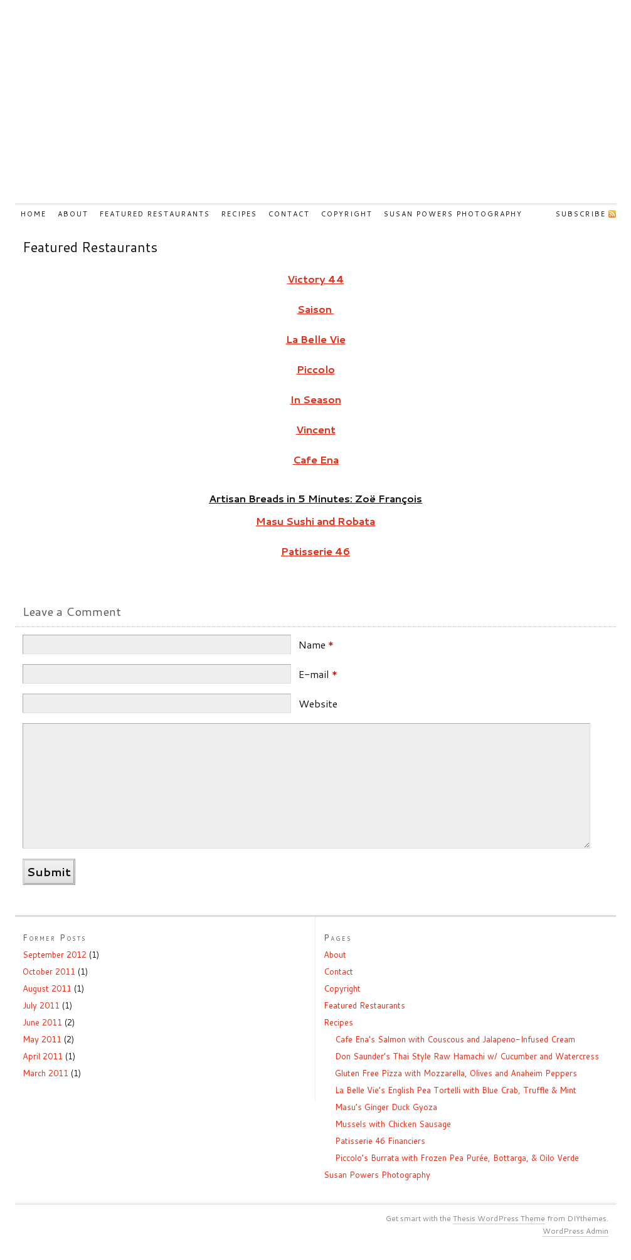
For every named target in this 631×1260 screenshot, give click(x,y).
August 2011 (47, 988)
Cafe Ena (316, 459)
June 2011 (42, 1022)
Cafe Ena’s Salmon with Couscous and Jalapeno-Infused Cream (455, 1039)
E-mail (318, 674)
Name (316, 644)
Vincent (316, 429)
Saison (315, 309)
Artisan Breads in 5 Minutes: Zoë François (315, 498)
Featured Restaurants (155, 214)
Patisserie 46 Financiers (380, 1140)
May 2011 (42, 1039)
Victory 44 (315, 279)
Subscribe (581, 214)
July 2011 (41, 1005)
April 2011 (43, 1056)
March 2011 (45, 1073)
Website (318, 703)
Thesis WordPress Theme (499, 1218)
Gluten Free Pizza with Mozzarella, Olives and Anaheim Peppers (456, 1073)
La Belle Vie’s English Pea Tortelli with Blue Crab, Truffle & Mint (455, 1090)
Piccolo (316, 369)
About (73, 214)
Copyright (347, 214)
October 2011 (49, 971)
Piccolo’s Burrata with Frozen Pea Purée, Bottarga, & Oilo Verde (457, 1157)
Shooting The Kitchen (315, 109)
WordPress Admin (575, 1231)
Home (33, 214)
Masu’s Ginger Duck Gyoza (386, 1107)
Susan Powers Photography (453, 214)
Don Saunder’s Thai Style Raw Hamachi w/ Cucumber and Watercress (467, 1056)
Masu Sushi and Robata (315, 521)
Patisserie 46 (315, 551)
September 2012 (55, 954)
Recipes (239, 214)
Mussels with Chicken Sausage (393, 1124)
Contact (289, 214)
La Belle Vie (316, 339)
